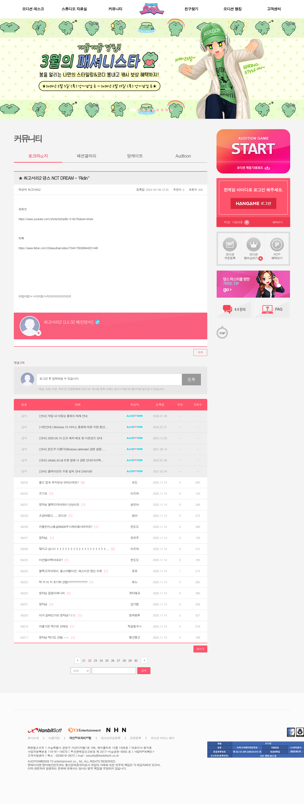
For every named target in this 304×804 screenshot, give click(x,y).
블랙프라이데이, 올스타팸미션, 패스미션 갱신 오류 (73, 571)
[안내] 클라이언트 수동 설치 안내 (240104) (65, 471)
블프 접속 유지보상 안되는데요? (62, 482)
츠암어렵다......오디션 (55, 515)
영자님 (46, 604)
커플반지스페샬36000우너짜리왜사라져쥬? (68, 527)
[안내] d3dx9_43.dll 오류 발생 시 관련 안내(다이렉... (71, 460)
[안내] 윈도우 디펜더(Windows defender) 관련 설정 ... (72, 449)
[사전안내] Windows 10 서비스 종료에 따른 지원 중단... (73, 427)
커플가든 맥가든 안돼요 (56, 626)
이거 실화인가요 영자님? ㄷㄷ (60, 615)
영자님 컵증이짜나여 (54, 593)
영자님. (46, 538)
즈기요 (46, 493)
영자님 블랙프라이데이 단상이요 (62, 504)
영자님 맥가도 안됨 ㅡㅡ (57, 637)
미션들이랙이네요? (54, 560)
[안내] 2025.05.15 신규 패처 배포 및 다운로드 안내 (70, 438)
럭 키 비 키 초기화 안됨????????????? (66, 582)
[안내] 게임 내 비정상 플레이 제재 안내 (63, 416)
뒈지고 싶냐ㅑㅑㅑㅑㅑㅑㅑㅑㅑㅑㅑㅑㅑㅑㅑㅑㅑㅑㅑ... (77, 549)
